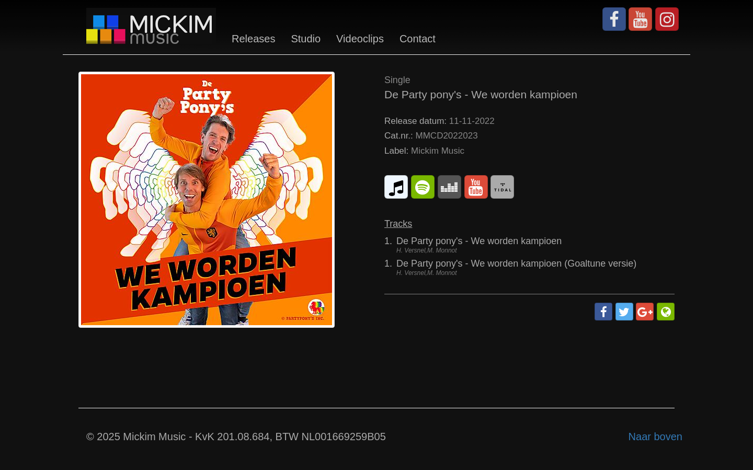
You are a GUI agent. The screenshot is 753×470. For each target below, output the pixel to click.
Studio (306, 38)
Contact (418, 38)
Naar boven (655, 436)
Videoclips (360, 38)
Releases (253, 38)
